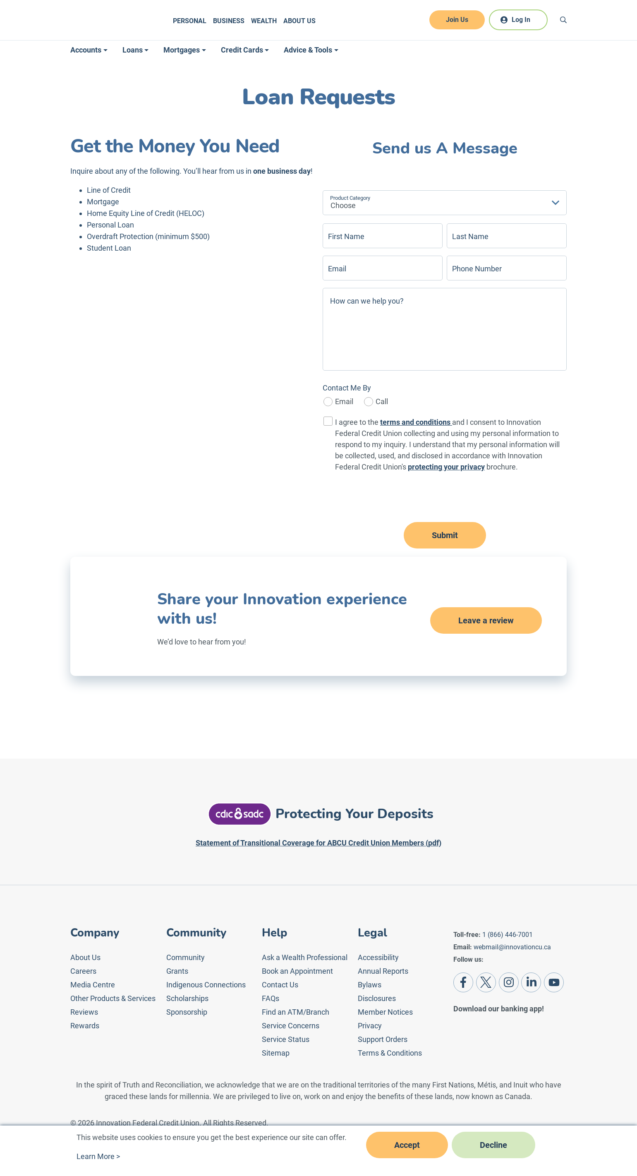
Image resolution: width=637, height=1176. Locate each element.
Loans (132, 50)
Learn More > (98, 1156)
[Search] (563, 20)
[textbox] (429, 204)
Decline (493, 1145)
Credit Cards (242, 50)
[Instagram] (509, 982)
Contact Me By (347, 387)
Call (382, 401)
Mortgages (181, 50)
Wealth (264, 21)
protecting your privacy (446, 466)
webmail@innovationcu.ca (512, 947)
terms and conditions (416, 422)
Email (344, 401)
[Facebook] (463, 982)
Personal (189, 21)
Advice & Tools (308, 50)
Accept (407, 1145)
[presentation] (445, 497)
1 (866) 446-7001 (507, 935)
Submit (445, 535)
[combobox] (445, 202)
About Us (299, 21)
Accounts (85, 50)
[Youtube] (554, 982)
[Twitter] (486, 982)
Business (228, 21)
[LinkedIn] (531, 982)
